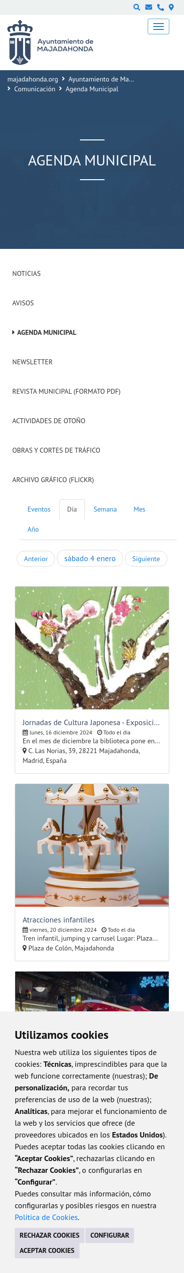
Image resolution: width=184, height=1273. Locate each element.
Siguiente (146, 558)
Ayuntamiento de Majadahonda (114, 79)
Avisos (23, 302)
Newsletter (32, 361)
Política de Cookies (46, 1217)
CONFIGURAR (109, 1235)
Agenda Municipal (47, 332)
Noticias (26, 273)
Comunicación (34, 88)
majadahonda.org (32, 79)
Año (33, 529)
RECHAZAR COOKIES (49, 1235)
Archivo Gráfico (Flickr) (53, 479)
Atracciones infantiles (59, 919)
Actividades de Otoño (48, 420)
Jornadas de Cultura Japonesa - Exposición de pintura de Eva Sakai (92, 722)
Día (72, 509)
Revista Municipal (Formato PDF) (66, 391)
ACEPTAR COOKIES (47, 1250)
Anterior (36, 558)
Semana (105, 509)
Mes (139, 509)
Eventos (39, 509)
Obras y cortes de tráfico (56, 450)
